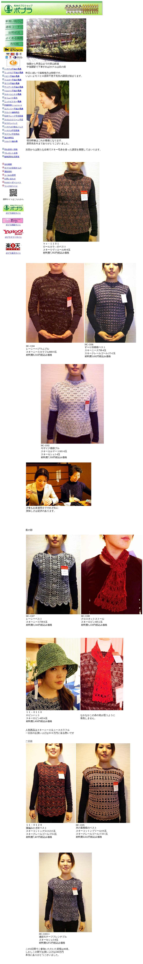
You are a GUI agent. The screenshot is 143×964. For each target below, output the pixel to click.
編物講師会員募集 (10, 157)
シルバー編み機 (9, 141)
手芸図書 (10, 130)
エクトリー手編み (12, 109)
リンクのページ (10, 186)
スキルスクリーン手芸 (12, 120)
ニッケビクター (11, 101)
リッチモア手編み (13, 72)
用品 (8, 138)
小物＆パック (12, 127)
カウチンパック (9, 123)
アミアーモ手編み (12, 87)
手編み (12, 69)
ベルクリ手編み (12, 91)
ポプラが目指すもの (11, 168)
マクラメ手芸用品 (10, 134)
